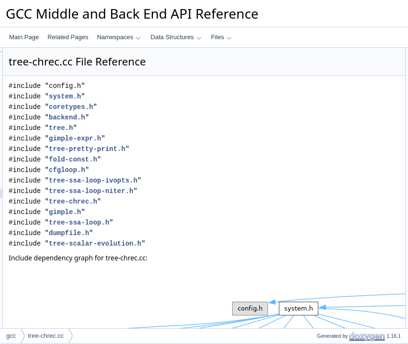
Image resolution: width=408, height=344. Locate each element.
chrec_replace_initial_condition (348, 179)
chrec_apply (324, 158)
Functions (313, 53)
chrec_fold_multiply (333, 126)
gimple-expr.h (195, 138)
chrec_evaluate (328, 147)
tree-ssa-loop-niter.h (211, 190)
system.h (185, 96)
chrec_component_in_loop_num (350, 210)
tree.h (181, 127)
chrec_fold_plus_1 (332, 95)
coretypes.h (191, 106)
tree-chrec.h (193, 201)
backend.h (187, 117)
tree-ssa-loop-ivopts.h (213, 180)
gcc (11, 335)
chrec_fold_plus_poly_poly (342, 63)
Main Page (24, 37)
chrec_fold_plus (329, 105)
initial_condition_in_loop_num (346, 231)
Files (221, 37)
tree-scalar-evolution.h (215, 243)
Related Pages (67, 37)
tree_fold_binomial (332, 137)
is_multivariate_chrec (336, 273)
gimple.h (185, 211)
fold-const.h (193, 159)
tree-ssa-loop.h (199, 222)
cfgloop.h (187, 169)
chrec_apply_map (331, 168)
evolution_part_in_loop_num (345, 221)
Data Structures (175, 37)
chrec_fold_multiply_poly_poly (347, 74)
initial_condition (328, 189)
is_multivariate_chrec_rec (341, 263)
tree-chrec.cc (46, 335)
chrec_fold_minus (331, 116)
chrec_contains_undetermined (347, 326)
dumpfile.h (189, 232)
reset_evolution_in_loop (339, 242)
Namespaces (118, 37)
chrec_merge (325, 252)
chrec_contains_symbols (340, 284)
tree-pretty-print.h (207, 148)
